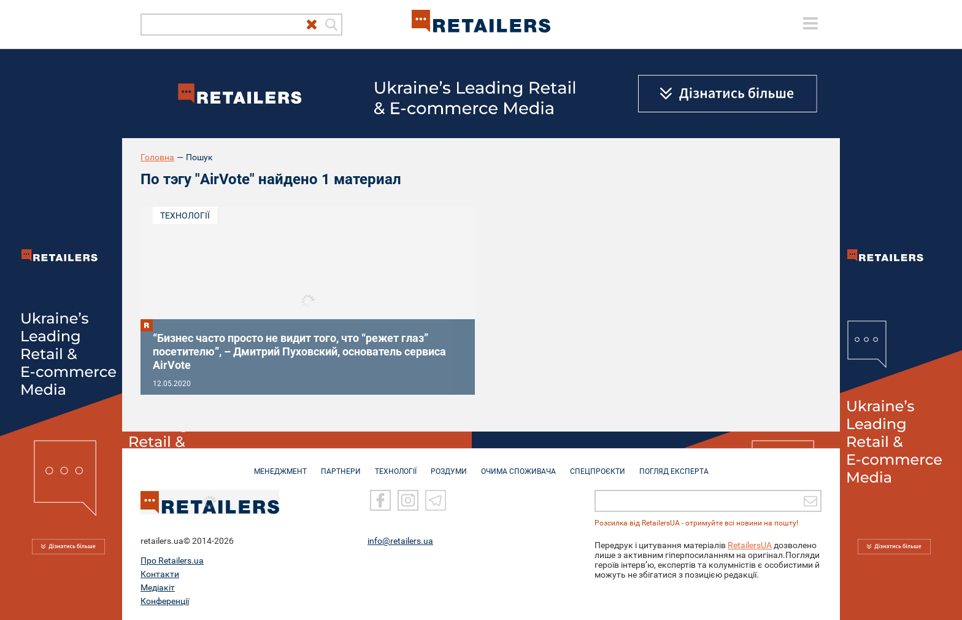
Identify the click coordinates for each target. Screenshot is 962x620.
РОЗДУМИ (449, 465)
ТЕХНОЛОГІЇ (396, 465)
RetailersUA (750, 545)
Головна (157, 157)
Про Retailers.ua (172, 560)
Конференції (164, 601)
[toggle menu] (810, 23)
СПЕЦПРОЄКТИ (597, 465)
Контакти (159, 574)
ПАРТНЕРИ (341, 465)
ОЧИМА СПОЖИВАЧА (518, 465)
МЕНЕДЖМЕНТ (280, 465)
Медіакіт (157, 587)
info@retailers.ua (400, 541)
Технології (185, 215)
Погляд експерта (674, 465)
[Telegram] (435, 500)
